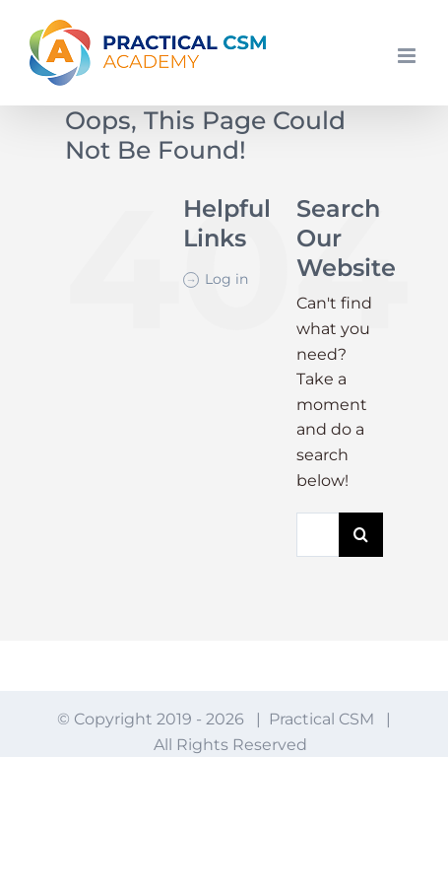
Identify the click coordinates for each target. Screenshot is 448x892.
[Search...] (317, 535)
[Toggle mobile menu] (408, 55)
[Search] (361, 535)
